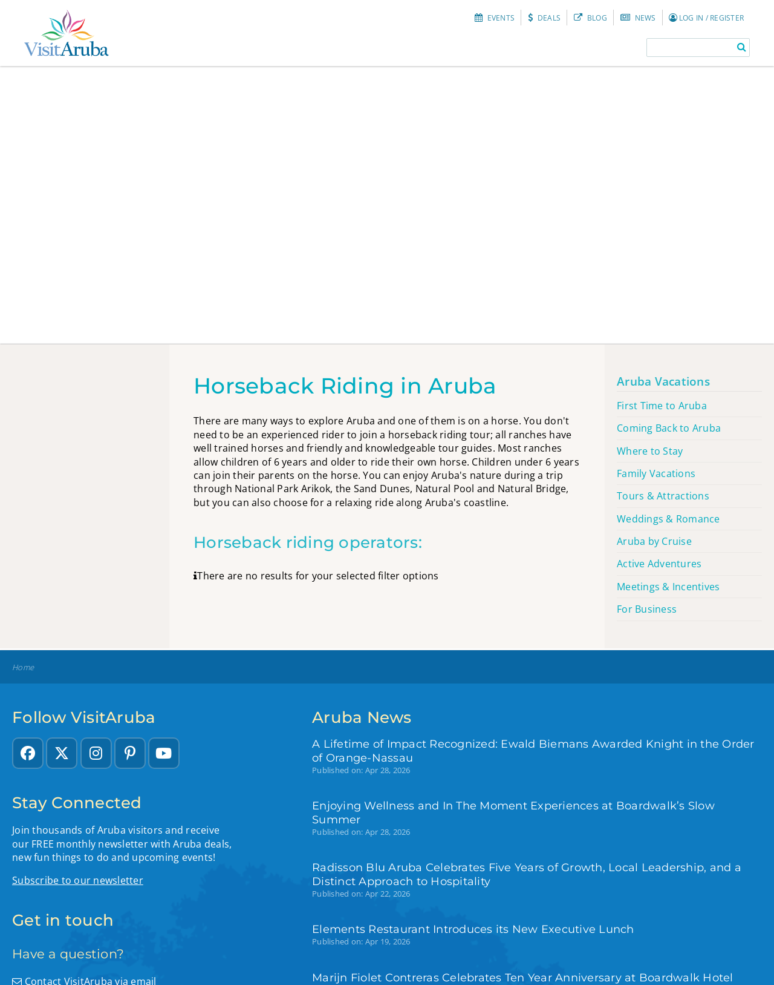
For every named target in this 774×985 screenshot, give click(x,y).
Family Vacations (656, 473)
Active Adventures (659, 563)
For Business (647, 609)
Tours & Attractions (663, 495)
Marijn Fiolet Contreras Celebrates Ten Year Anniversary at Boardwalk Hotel (522, 977)
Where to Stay (650, 451)
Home (23, 667)
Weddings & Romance (668, 518)
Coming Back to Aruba (669, 428)
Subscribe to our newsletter (77, 880)
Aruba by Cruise (654, 541)
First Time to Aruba (662, 405)
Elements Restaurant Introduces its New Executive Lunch (473, 929)
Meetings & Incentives (668, 586)
